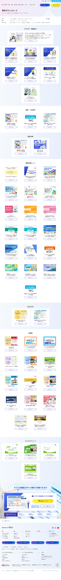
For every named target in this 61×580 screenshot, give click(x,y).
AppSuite (26, 18)
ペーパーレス (18, 22)
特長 (9, 4)
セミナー (26, 4)
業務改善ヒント (28, 22)
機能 (12, 4)
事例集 (43, 22)
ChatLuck (31, 18)
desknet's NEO (20, 18)
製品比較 (23, 22)
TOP (2, 520)
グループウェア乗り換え (37, 22)
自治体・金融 (48, 22)
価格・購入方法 (21, 4)
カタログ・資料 (32, 4)
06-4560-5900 (31, 514)
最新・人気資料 (12, 22)
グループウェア (12, 20)
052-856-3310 (40, 514)
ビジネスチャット (24, 20)
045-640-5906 (21, 514)
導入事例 (15, 4)
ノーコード (18, 20)
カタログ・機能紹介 (13, 18)
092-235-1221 (49, 514)
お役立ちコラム (26, 546)
